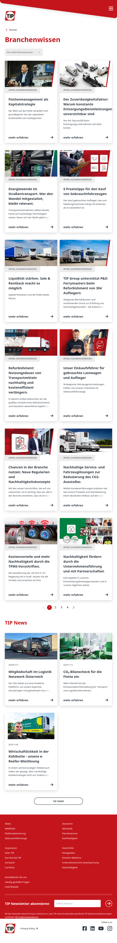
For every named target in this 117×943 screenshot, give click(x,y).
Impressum (11, 847)
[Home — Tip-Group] (10, 928)
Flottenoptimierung (15, 833)
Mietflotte (10, 828)
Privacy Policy (30, 928)
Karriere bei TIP (13, 857)
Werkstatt (67, 828)
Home (11, 30)
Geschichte (68, 847)
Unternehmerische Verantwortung (80, 862)
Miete (8, 823)
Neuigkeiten (68, 852)
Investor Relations (71, 857)
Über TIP (9, 852)
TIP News (58, 801)
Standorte (67, 823)
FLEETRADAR (11, 886)
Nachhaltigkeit (70, 838)
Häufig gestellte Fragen (17, 881)
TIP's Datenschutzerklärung (26, 917)
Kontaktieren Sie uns (16, 877)
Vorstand (9, 862)
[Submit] (109, 903)
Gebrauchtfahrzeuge (16, 838)
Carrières (10, 867)
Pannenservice (70, 833)
